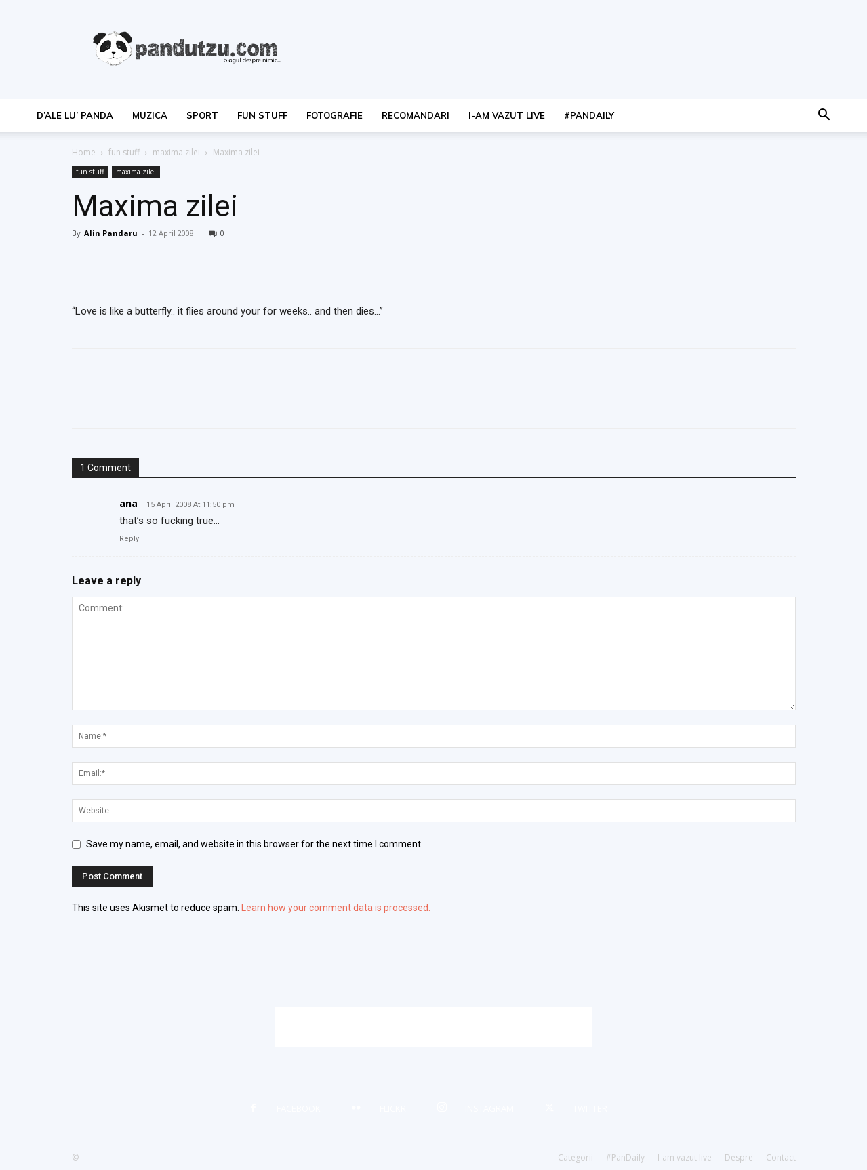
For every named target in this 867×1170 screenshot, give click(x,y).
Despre (739, 1157)
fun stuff (262, 115)
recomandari (415, 115)
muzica (149, 115)
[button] (824, 116)
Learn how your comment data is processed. (335, 907)
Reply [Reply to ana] (129, 538)
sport (202, 115)
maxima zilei (176, 152)
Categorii (575, 1157)
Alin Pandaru (111, 233)
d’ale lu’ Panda (75, 115)
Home (84, 152)
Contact (781, 1157)
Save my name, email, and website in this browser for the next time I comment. (254, 844)
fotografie (334, 115)
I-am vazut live (506, 115)
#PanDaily (589, 115)
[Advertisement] (433, 1027)
